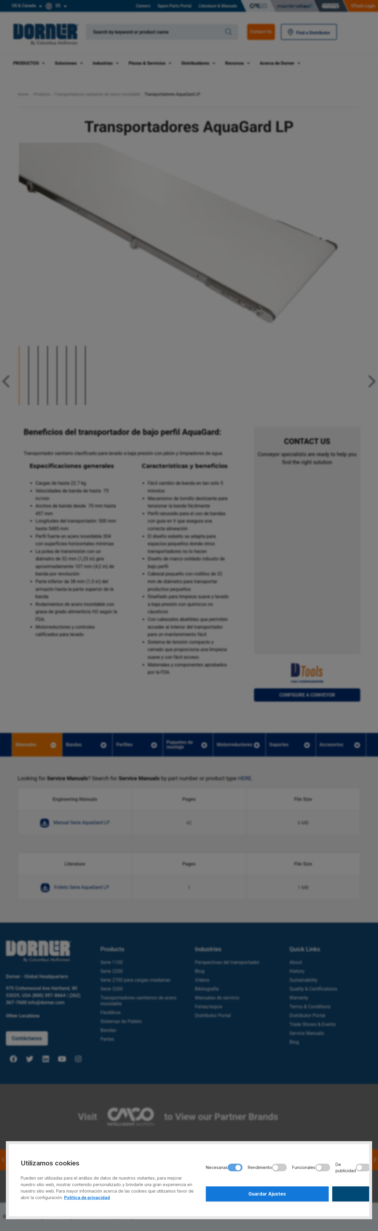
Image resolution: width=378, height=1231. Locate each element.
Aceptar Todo (320, 1193)
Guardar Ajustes (243, 1193)
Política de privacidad (87, 1195)
